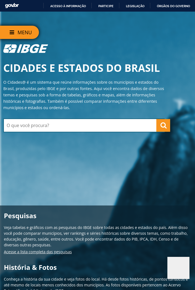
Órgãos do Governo (173, 6)
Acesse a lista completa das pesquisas (38, 251)
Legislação (135, 6)
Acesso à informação (68, 6)
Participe (106, 6)
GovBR (12, 5)
